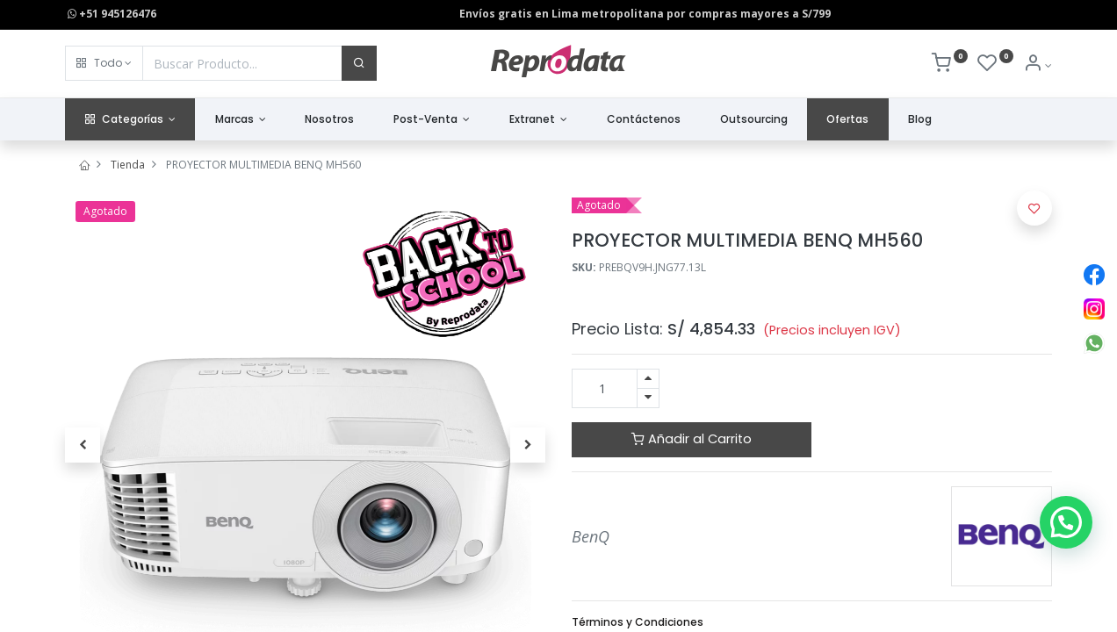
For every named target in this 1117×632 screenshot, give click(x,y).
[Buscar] (359, 63)
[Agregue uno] (648, 379)
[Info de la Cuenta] (1037, 65)
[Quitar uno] (648, 398)
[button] (104, 63)
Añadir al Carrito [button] (691, 439)
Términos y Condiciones (637, 621)
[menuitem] (329, 119)
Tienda (128, 164)
